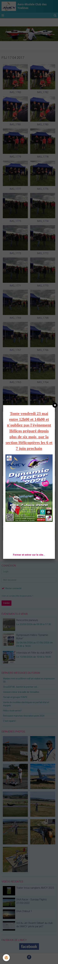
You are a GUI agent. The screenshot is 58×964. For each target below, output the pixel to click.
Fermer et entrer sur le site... (29, 554)
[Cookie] (6, 957)
